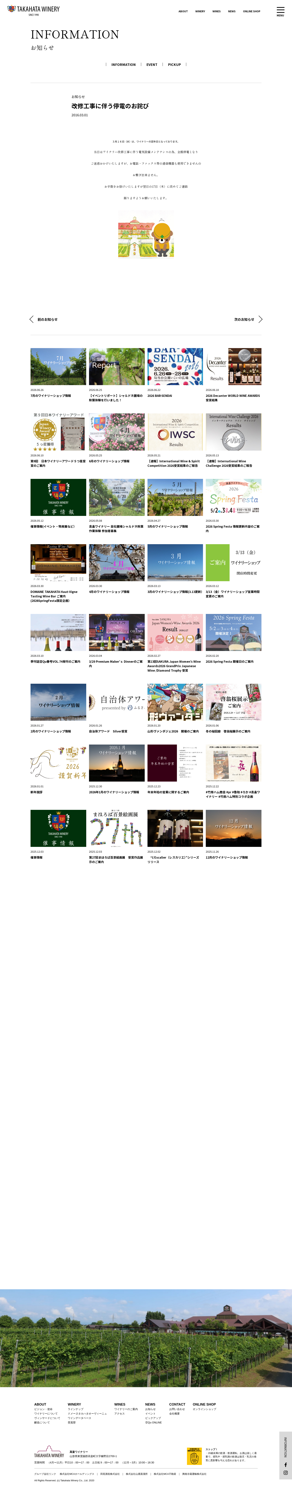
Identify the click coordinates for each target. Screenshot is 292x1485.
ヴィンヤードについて (47, 1418)
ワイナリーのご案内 (126, 1409)
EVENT (151, 64)
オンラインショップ (204, 1409)
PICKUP (174, 64)
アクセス (119, 1413)
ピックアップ (153, 1418)
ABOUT (183, 11)
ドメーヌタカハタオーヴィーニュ (87, 1413)
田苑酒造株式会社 (110, 1474)
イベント (150, 1413)
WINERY (200, 11)
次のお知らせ (244, 319)
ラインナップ (75, 1409)
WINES (216, 11)
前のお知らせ (48, 319)
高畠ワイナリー (33, 10)
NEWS (232, 11)
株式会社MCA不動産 (165, 1474)
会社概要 (174, 1413)
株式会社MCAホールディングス (77, 1474)
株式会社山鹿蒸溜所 (137, 1474)
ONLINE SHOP (251, 11)
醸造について (42, 1422)
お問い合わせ (177, 1409)
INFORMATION (123, 64)
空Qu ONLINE (153, 1422)
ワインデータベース (79, 1418)
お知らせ (150, 1409)
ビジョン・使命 (43, 1409)
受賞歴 (72, 1422)
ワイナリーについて (46, 1413)
